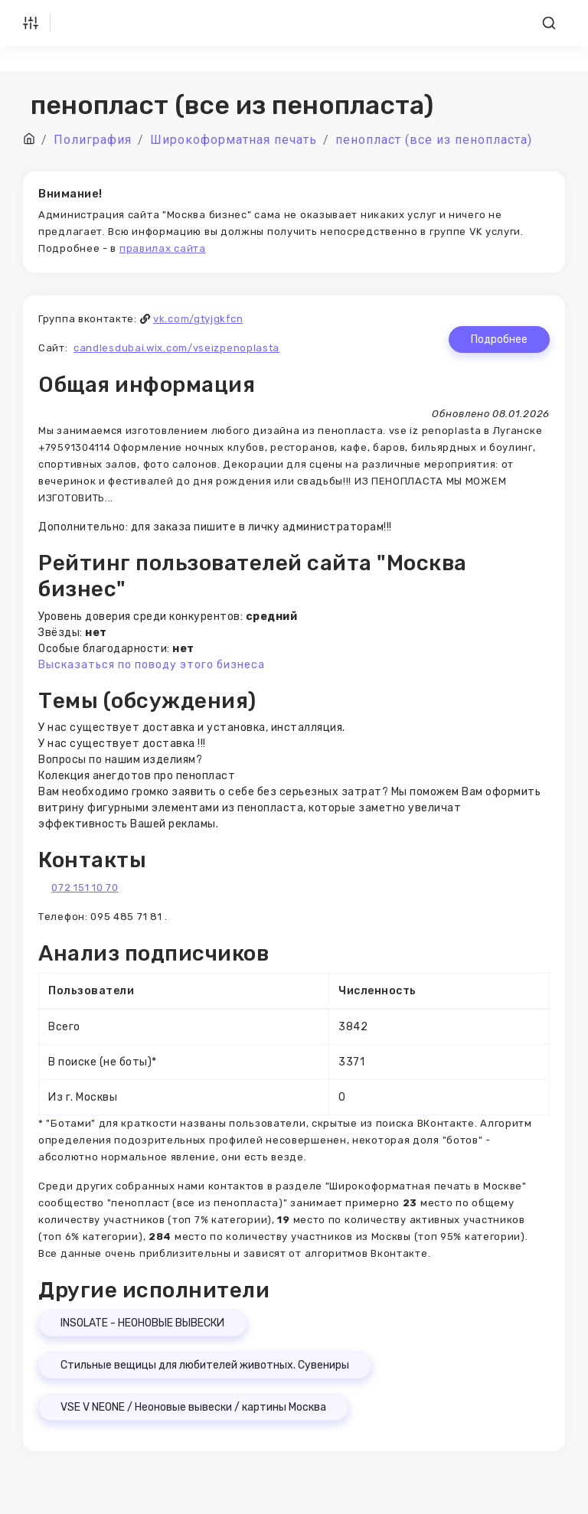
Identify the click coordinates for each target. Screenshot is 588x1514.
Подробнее (499, 339)
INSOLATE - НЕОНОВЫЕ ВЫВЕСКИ (142, 1323)
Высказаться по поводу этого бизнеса (151, 664)
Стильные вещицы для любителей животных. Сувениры (204, 1365)
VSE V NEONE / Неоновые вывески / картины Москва (193, 1407)
